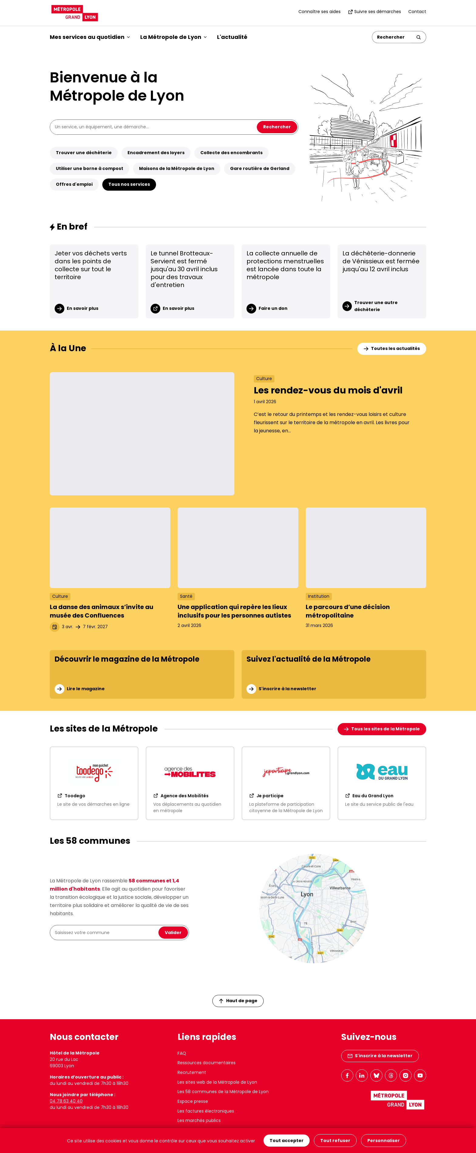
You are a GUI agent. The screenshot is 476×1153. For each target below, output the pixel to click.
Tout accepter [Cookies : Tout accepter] (287, 1140)
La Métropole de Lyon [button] (173, 37)
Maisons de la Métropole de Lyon (176, 168)
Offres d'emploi (74, 184)
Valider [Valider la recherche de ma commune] (173, 933)
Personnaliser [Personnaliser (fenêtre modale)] (383, 1140)
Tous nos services (129, 184)
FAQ (182, 1053)
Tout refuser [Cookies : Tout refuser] (335, 1140)
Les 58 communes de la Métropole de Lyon (223, 1092)
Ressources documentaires (207, 1063)
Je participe (266, 796)
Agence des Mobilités (181, 796)
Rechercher (277, 127)
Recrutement (192, 1072)
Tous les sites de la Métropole (382, 729)
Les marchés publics (199, 1120)
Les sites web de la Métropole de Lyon (217, 1082)
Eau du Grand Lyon (369, 796)
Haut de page (238, 1001)
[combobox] (105, 932)
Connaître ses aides (319, 12)
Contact (417, 12)
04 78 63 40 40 (66, 1101)
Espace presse (193, 1101)
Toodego (71, 796)
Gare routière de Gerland (259, 168)
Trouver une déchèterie (84, 153)
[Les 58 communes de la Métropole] (314, 908)
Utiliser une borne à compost (89, 168)
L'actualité (232, 37)
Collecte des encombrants (231, 153)
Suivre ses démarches (374, 12)
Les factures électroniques (206, 1111)
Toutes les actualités (392, 348)
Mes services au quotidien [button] (90, 37)
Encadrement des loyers (156, 153)
